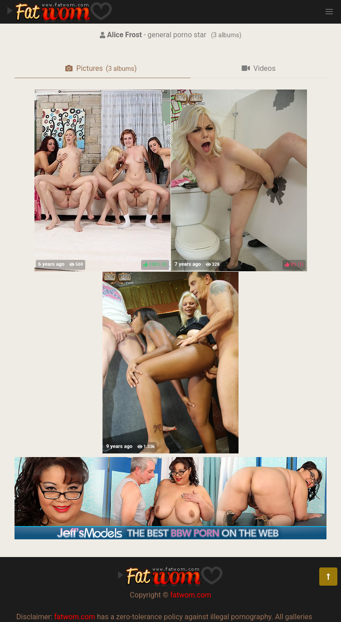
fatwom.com (190, 595)
